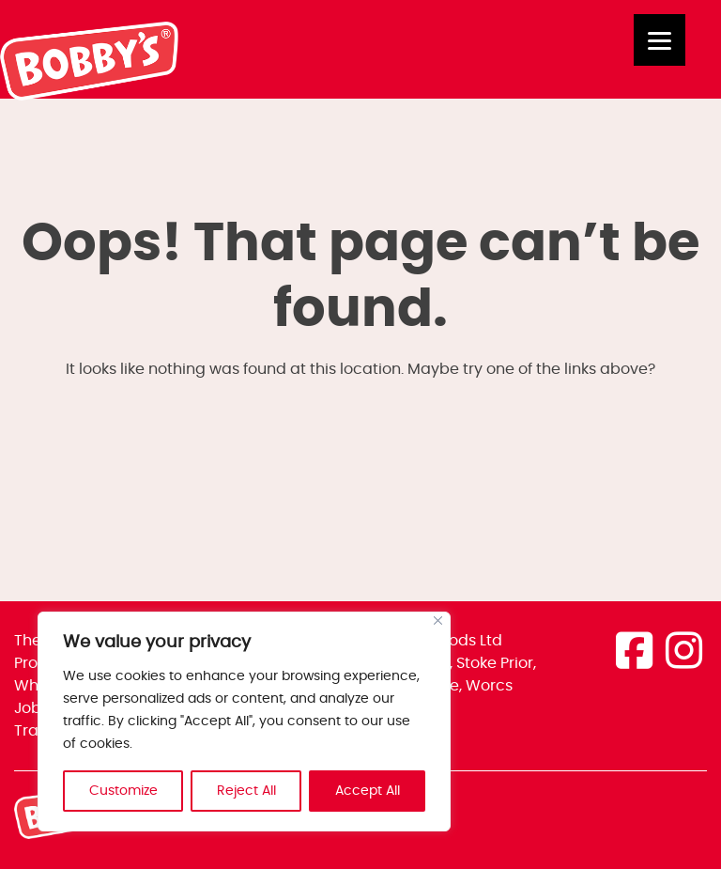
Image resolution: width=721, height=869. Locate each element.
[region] (244, 721)
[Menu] (659, 40)
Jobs (31, 708)
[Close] (438, 620)
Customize (123, 791)
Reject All (246, 791)
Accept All (367, 791)
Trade (36, 730)
